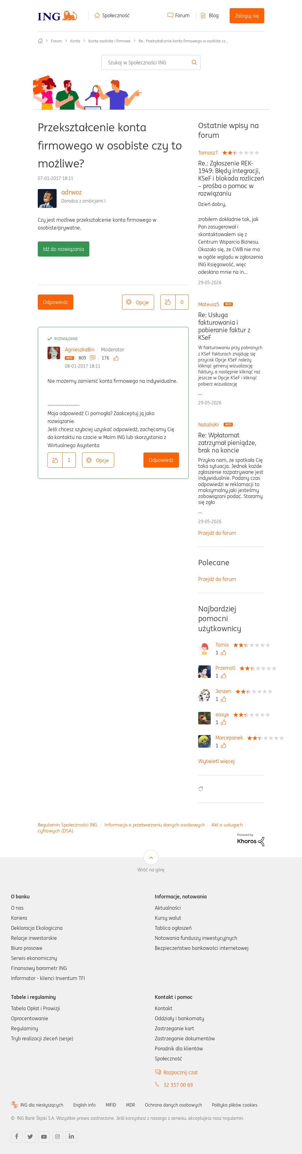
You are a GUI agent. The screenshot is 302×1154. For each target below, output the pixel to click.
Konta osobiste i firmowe (109, 41)
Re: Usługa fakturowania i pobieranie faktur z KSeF (224, 326)
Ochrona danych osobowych (173, 1105)
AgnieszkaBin (79, 349)
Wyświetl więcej (216, 761)
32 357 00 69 (178, 1085)
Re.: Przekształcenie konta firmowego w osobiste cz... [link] (183, 41)
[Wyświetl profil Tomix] (223, 645)
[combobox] (151, 62)
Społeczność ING (40, 40)
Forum (182, 15)
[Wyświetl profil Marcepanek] (230, 737)
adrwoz (71, 192)
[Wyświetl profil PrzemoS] (226, 668)
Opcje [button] (142, 302)
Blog (214, 15)
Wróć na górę (151, 870)
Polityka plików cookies (234, 1105)
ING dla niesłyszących (41, 1105)
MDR (130, 1105)
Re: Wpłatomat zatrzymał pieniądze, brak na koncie (227, 442)
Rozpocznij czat (181, 1072)
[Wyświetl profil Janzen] (224, 691)
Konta (75, 41)
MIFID (111, 1105)
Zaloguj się (247, 16)
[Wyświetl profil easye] (223, 714)
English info (84, 1105)
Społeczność (116, 15)
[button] (168, 302)
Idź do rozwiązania (63, 249)
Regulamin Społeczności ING (67, 825)
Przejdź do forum (217, 533)
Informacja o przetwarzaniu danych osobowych (154, 825)
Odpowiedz (55, 302)
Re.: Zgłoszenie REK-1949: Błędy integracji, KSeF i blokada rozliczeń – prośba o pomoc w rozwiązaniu (231, 178)
